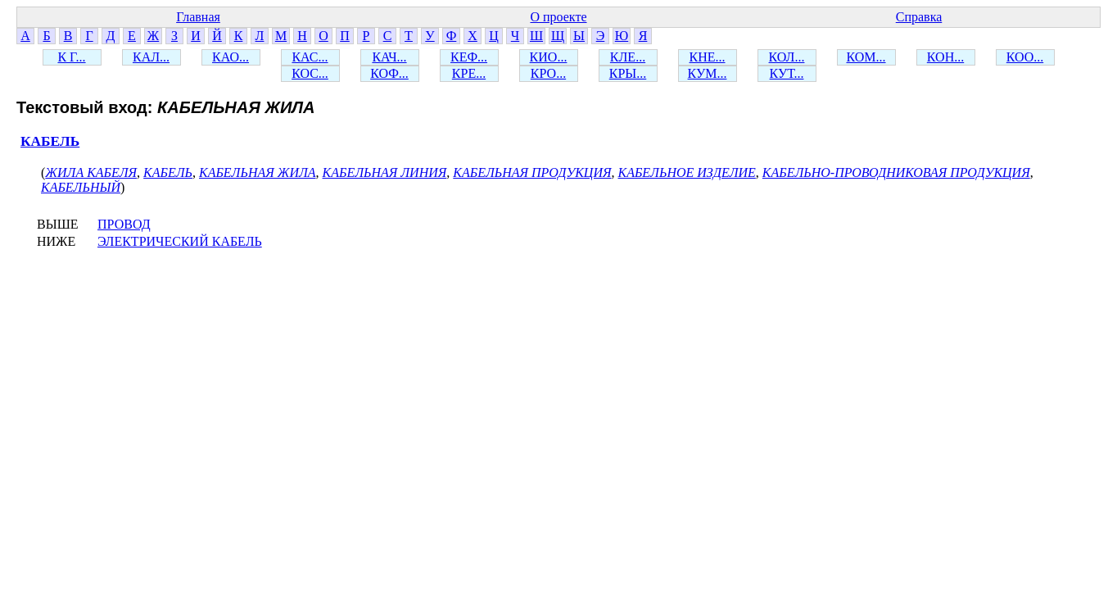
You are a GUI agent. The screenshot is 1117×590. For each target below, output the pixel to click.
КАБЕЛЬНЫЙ (80, 187)
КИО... (549, 57)
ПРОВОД (124, 224)
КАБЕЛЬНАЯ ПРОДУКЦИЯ (532, 172)
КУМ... (707, 73)
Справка (919, 17)
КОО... (1024, 57)
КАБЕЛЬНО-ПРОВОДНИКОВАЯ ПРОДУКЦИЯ (896, 172)
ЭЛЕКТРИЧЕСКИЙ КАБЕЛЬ (179, 241)
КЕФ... (468, 57)
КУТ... (787, 73)
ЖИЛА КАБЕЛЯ (91, 172)
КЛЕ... (627, 57)
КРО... (548, 73)
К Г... (71, 57)
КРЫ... (628, 73)
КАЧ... (389, 57)
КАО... (230, 57)
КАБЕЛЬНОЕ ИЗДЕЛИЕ (687, 172)
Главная (198, 17)
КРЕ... (469, 73)
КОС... (310, 73)
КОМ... (865, 57)
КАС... (310, 57)
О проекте (558, 17)
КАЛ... (151, 57)
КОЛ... (787, 57)
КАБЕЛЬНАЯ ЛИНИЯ (385, 172)
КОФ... (389, 73)
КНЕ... (708, 57)
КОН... (945, 57)
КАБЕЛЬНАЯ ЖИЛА (257, 172)
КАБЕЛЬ (49, 141)
